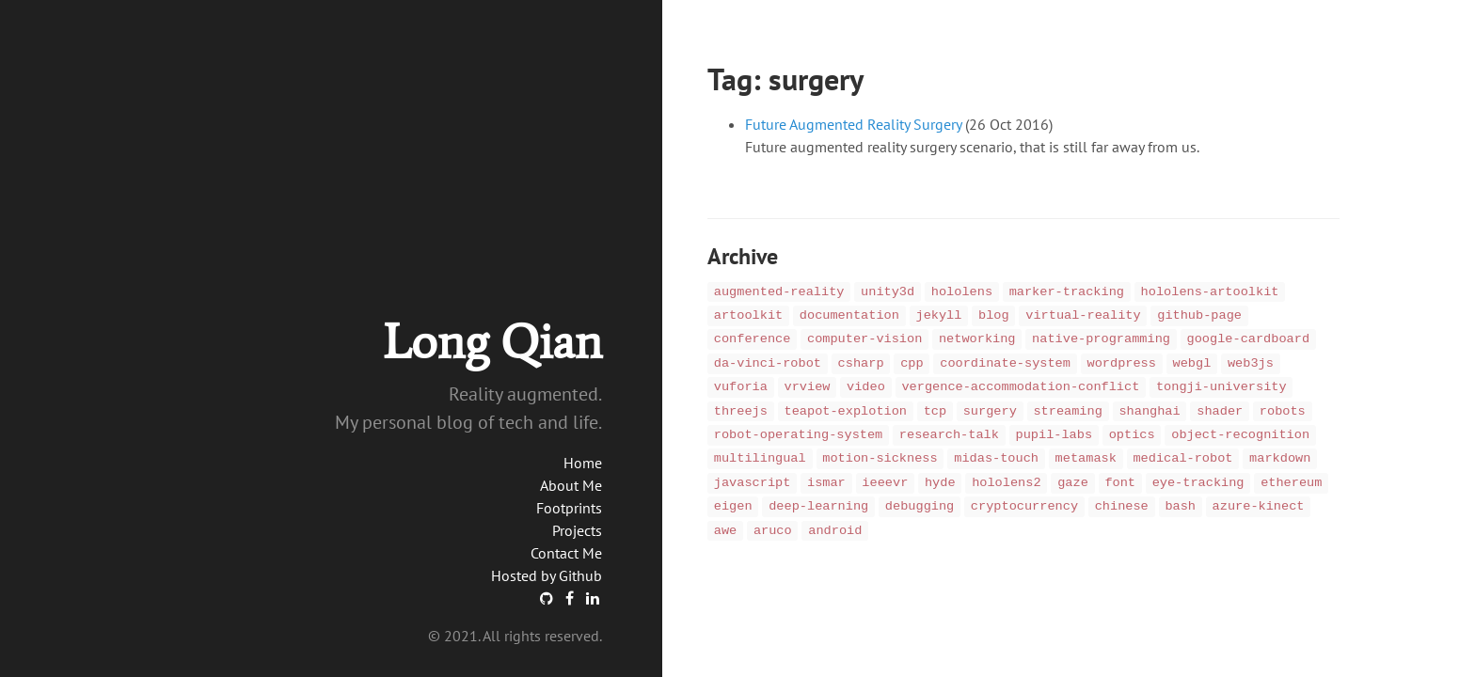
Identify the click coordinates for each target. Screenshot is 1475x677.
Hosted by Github (546, 575)
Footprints (569, 507)
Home (582, 462)
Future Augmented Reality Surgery (853, 124)
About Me (571, 485)
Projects (577, 530)
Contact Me (566, 552)
